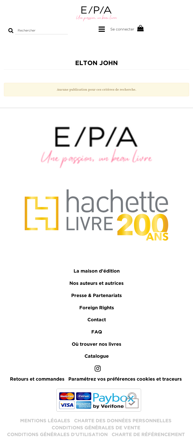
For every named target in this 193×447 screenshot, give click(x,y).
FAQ (96, 332)
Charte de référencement (148, 435)
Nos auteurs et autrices (96, 283)
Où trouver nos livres (96, 344)
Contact (96, 320)
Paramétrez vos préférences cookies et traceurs (125, 379)
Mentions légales (45, 421)
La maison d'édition (97, 271)
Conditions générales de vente (96, 428)
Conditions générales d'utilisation (57, 435)
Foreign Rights (96, 308)
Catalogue (97, 356)
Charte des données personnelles (123, 421)
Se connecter (122, 29)
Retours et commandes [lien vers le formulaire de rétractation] (37, 379)
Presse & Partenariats (96, 296)
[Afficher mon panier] (140, 28)
